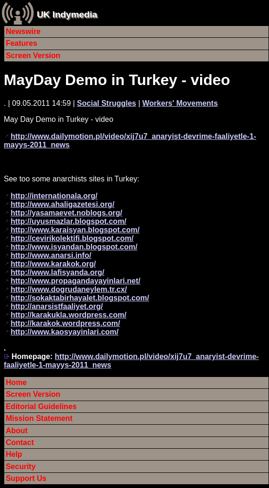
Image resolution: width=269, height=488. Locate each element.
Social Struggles (106, 103)
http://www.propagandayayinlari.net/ (75, 281)
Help (14, 454)
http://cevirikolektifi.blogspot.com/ (71, 238)
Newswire (23, 31)
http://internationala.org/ (53, 196)
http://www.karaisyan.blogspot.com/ (74, 230)
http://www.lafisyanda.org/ (57, 272)
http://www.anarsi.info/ (50, 255)
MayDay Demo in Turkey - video (117, 79)
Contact (20, 442)
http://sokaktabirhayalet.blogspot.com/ (79, 298)
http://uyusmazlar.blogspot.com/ (68, 221)
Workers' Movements (180, 103)
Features (21, 43)
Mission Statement (39, 418)
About (16, 431)
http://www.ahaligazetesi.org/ (62, 204)
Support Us (26, 478)
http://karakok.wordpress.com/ (65, 323)
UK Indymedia (67, 14)
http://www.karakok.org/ (53, 264)
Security (20, 466)
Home (16, 382)
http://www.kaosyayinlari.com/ (64, 332)
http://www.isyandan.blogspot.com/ (73, 247)
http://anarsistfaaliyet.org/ (56, 306)
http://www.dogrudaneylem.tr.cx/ (68, 289)
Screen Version (33, 55)
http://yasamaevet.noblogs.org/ (66, 213)
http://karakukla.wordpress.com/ (68, 315)
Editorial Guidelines (41, 406)
